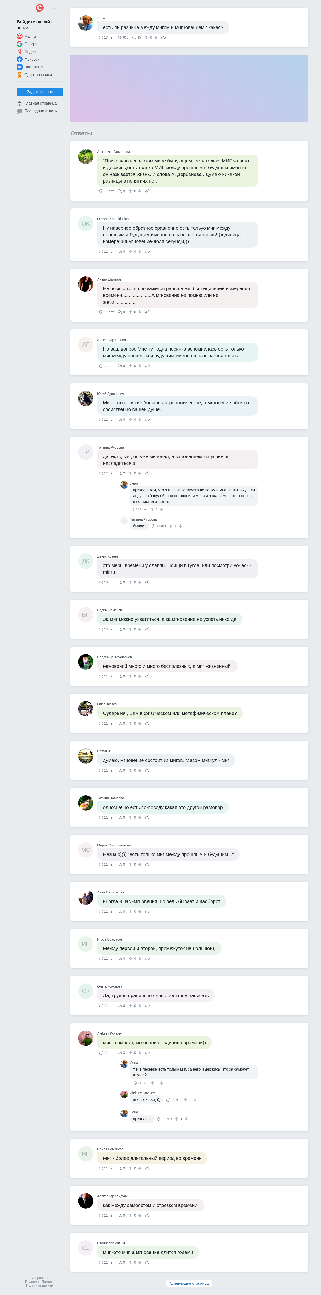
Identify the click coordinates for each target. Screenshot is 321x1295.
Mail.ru (26, 36)
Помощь (47, 1281)
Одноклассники (34, 75)
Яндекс (27, 51)
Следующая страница (189, 1283)
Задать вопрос (40, 92)
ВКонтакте (30, 67)
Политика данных (39, 1285)
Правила (32, 1281)
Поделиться (164, 37)
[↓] (155, 37)
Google (27, 44)
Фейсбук (28, 59)
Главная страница (37, 103)
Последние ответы (37, 111)
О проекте (40, 1278)
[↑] (147, 37)
